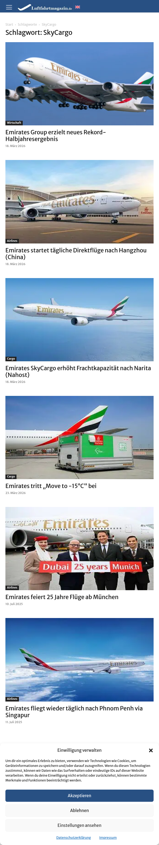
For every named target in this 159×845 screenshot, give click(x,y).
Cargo (11, 358)
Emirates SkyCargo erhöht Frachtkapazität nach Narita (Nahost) (78, 372)
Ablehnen (79, 810)
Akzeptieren (79, 795)
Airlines (12, 241)
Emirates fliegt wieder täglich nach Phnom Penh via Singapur (74, 712)
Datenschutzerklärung (73, 838)
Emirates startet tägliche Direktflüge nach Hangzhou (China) (76, 254)
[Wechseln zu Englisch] (77, 7)
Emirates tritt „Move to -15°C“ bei (51, 486)
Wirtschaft (14, 123)
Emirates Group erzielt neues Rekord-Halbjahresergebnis (55, 136)
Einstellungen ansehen (79, 825)
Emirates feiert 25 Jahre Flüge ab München (61, 597)
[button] (151, 750)
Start (9, 24)
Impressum (108, 838)
